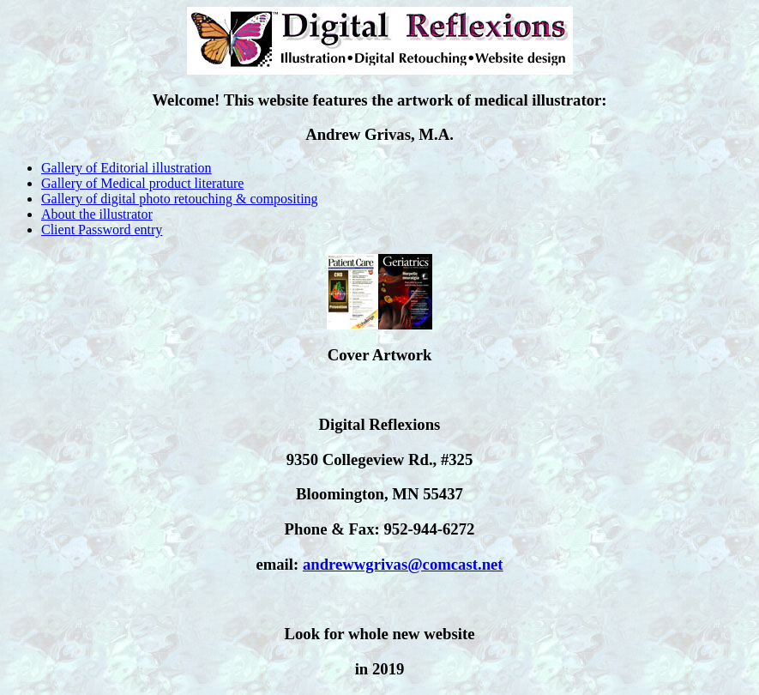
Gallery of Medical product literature (142, 183)
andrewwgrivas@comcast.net (403, 564)
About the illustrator (97, 214)
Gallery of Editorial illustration (126, 167)
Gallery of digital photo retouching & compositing (179, 198)
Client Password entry (101, 229)
